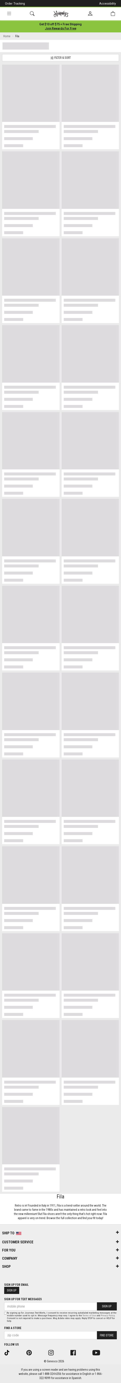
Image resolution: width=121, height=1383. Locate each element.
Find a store (12, 1328)
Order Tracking (15, 3)
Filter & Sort (60, 58)
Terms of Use (89, 1315)
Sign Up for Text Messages (23, 1299)
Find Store (107, 1335)
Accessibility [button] (107, 3)
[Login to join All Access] (60, 24)
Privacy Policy (108, 1315)
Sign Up (12, 1290)
